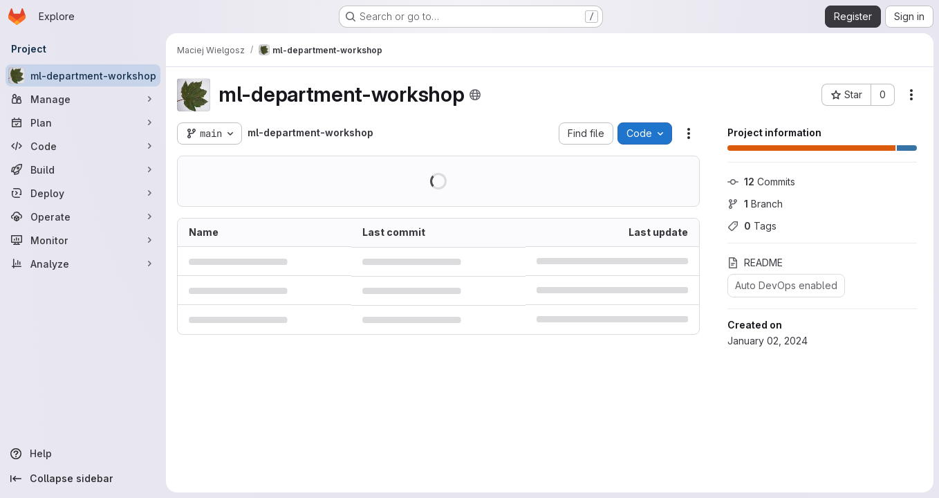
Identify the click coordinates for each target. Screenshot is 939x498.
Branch (755, 204)
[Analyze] (83, 263)
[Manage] (83, 99)
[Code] (83, 146)
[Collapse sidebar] (83, 479)
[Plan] (83, 122)
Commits (761, 181)
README (755, 262)
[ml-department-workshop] (83, 75)
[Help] (83, 454)
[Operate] (83, 216)
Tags (752, 226)
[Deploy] (83, 193)
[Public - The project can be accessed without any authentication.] (475, 94)
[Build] (83, 169)
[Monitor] (83, 240)
